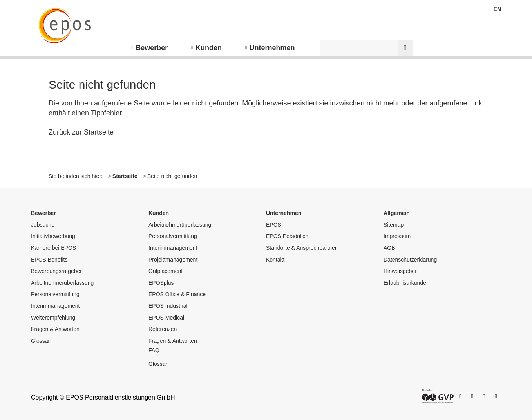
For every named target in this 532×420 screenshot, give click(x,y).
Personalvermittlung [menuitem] (55, 294)
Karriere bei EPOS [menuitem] (53, 248)
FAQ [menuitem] (153, 350)
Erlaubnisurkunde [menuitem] (405, 283)
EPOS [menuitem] (273, 225)
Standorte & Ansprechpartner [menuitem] (301, 248)
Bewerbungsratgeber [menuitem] (56, 271)
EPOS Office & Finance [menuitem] (177, 294)
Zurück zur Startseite (81, 132)
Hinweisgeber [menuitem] (400, 271)
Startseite (125, 176)
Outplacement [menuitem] (165, 271)
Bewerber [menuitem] (152, 48)
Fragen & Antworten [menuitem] (55, 329)
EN (497, 9)
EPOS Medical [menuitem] (166, 318)
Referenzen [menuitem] (162, 329)
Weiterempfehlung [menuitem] (53, 318)
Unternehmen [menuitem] (272, 48)
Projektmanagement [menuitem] (172, 259)
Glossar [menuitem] (40, 341)
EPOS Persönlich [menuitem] (287, 236)
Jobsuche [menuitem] (42, 225)
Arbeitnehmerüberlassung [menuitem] (62, 283)
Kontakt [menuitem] (275, 259)
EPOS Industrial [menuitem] (168, 306)
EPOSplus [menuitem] (161, 283)
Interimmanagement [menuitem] (55, 306)
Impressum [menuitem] (397, 236)
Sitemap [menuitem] (394, 225)
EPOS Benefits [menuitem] (49, 259)
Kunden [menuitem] (208, 48)
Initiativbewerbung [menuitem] (53, 236)
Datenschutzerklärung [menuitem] (410, 259)
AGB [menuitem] (389, 248)
